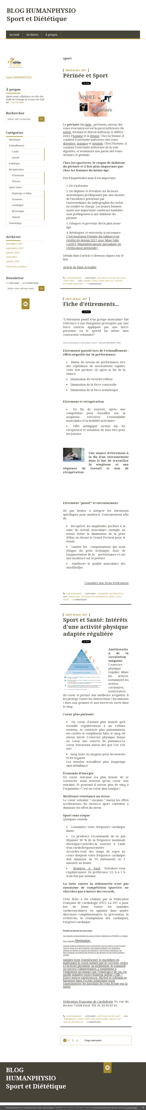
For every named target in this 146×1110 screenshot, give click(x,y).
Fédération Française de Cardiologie (88, 1001)
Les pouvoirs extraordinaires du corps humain (82, 936)
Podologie (14, 163)
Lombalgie (18, 205)
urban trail (74, 596)
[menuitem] (14, 34)
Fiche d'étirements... (91, 304)
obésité (67, 1022)
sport (95, 281)
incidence (79, 284)
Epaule (15, 157)
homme (78, 136)
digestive (69, 143)
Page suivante (93, 1040)
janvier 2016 (13, 261)
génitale (97, 143)
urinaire (82, 143)
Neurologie (18, 211)
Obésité (16, 217)
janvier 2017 (13, 252)
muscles (109, 281)
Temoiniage (15, 223)
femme (95, 136)
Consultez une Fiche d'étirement (107, 583)
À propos (51, 35)
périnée (87, 281)
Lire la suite (17, 102)
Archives (32, 35)
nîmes (112, 596)
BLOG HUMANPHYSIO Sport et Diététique (41, 14)
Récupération (16, 169)
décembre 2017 (14, 243)
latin (88, 124)
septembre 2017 (15, 248)
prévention (77, 1022)
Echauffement (16, 145)
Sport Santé (15, 187)
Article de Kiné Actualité (79, 267)
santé (101, 281)
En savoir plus (131, 1107)
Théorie (16, 181)
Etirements (18, 175)
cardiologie (115, 1019)
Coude (15, 151)
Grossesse (17, 199)
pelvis (67, 132)
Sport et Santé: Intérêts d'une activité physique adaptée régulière (95, 627)
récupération (87, 596)
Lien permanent (72, 278)
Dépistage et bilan (22, 193)
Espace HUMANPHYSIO (19, 77)
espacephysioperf (99, 1019)
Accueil (14, 35)
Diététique (14, 139)
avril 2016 (11, 256)
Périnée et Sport (85, 75)
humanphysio (101, 596)
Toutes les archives (16, 266)
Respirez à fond (86, 868)
